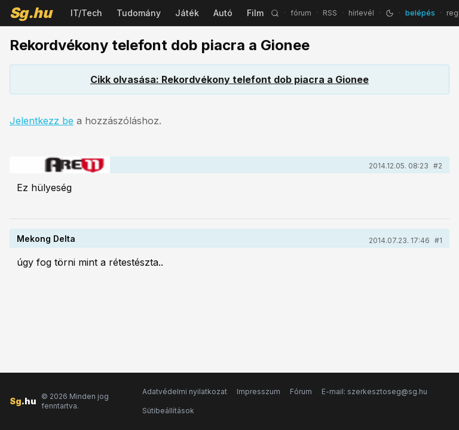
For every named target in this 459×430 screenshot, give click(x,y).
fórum (300, 12)
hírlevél (361, 12)
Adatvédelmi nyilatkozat (184, 391)
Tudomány (139, 13)
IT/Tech (86, 13)
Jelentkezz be (42, 121)
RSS (330, 12)
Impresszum (258, 391)
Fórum (301, 391)
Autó (222, 13)
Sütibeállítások (168, 410)
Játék (187, 13)
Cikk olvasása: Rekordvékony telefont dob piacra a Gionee (229, 79)
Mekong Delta (46, 239)
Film (255, 13)
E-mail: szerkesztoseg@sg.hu (374, 391)
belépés (420, 12)
